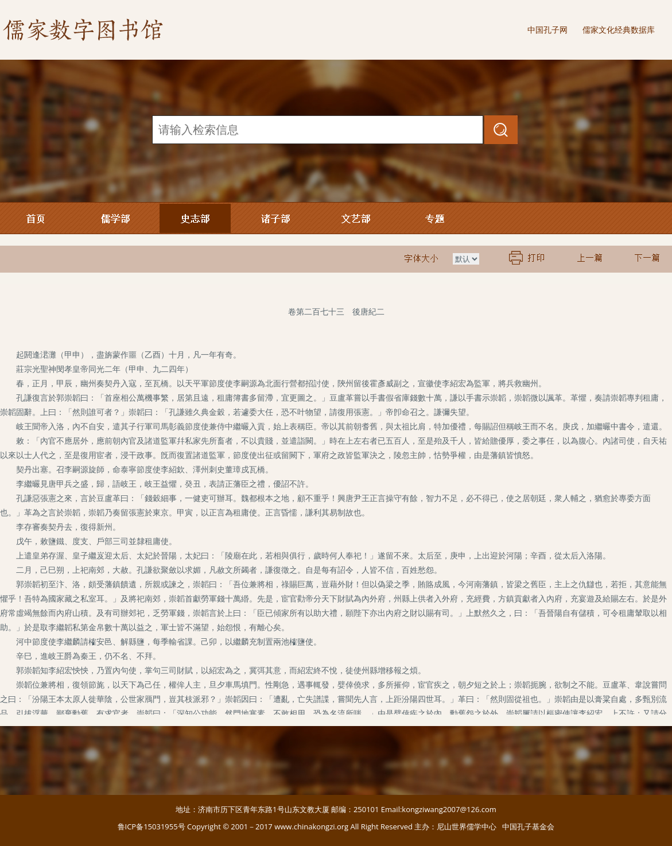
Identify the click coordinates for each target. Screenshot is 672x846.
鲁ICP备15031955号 (151, 826)
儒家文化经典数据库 (618, 29)
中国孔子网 (547, 29)
